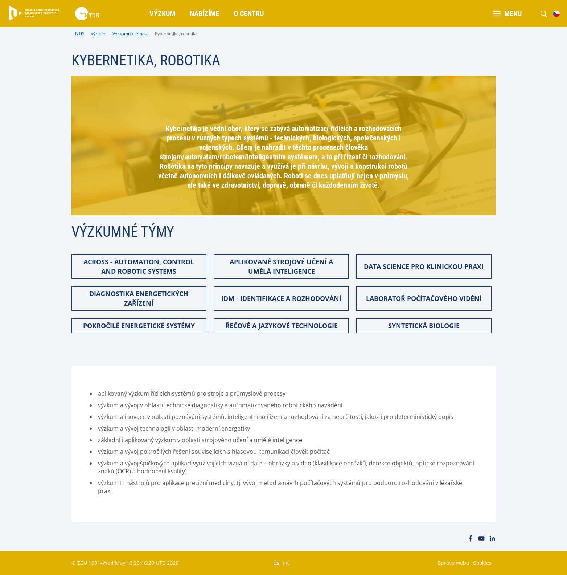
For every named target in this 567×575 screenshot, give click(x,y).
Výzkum (98, 33)
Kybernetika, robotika (176, 33)
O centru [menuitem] (249, 13)
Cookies (482, 562)
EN (286, 563)
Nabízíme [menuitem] (204, 13)
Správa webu (453, 562)
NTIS (80, 33)
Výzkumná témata (130, 33)
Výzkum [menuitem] (162, 13)
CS (276, 563)
